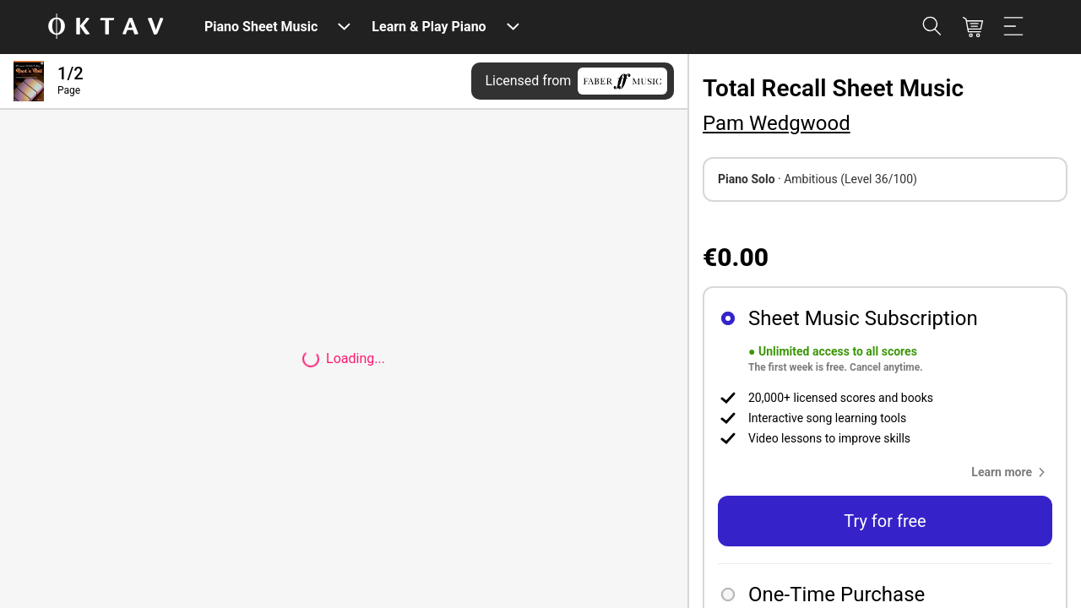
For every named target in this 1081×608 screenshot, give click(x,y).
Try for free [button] (885, 521)
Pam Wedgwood (776, 123)
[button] (1011, 472)
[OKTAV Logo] (105, 27)
